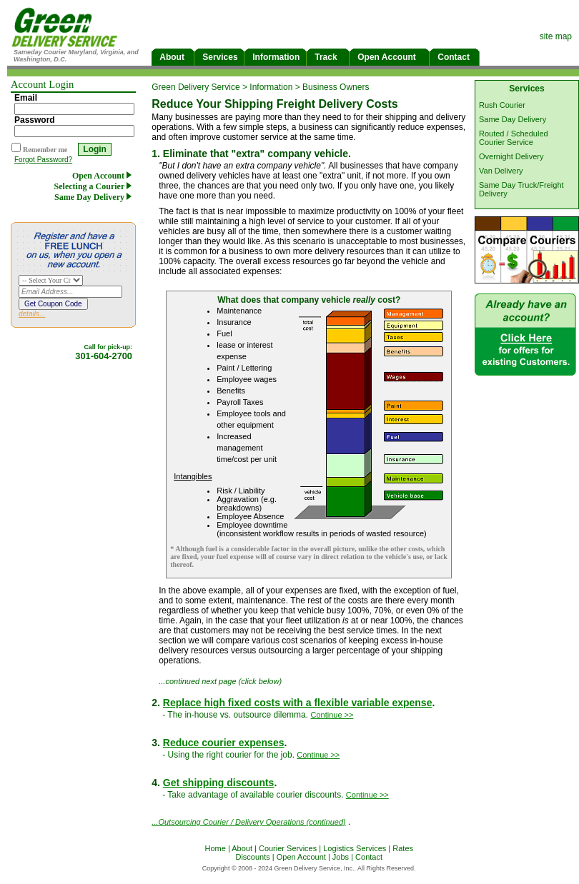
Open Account (389, 56)
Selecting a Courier (95, 186)
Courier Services (288, 848)
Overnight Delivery (511, 156)
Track (328, 56)
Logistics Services (354, 848)
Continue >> (331, 714)
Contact (454, 56)
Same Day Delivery (95, 197)
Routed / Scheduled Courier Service (513, 137)
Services (219, 56)
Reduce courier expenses (223, 742)
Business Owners (335, 87)
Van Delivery (501, 170)
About (173, 56)
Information (275, 56)
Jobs (340, 857)
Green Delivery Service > (200, 87)
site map (556, 36)
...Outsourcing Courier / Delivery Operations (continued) (248, 822)
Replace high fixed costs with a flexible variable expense (297, 702)
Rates (402, 848)
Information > (275, 87)
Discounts (252, 857)
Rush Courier (502, 105)
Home (214, 848)
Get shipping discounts (218, 782)
